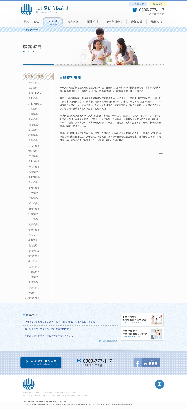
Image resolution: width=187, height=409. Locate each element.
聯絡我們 (158, 4)
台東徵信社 (33, 182)
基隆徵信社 (33, 109)
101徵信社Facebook (31, 30)
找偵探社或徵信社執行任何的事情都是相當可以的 (49, 335)
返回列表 (161, 154)
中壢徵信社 (33, 230)
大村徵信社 (33, 224)
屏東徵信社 (33, 82)
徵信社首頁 (71, 396)
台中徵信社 (33, 193)
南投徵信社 (33, 287)
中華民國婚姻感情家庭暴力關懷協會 (142, 320)
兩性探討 (93, 22)
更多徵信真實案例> (110, 341)
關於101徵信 (28, 392)
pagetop (159, 384)
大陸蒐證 (32, 235)
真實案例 (73, 22)
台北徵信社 (33, 98)
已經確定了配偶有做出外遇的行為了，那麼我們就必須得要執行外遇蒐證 (60, 322)
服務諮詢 (157, 22)
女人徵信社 (33, 146)
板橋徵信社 (33, 130)
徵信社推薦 (33, 251)
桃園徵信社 (33, 135)
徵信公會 (32, 261)
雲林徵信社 (33, 119)
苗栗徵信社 (33, 188)
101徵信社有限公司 (44, 10)
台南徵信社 (33, 114)
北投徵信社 (33, 219)
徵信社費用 (33, 256)
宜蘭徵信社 (33, 140)
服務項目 (53, 22)
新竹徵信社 (33, 203)
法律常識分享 (115, 22)
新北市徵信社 (35, 103)
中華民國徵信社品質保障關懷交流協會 (142, 334)
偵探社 (31, 293)
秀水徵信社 (33, 156)
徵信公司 (32, 245)
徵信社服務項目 (36, 93)
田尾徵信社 (33, 282)
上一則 (154, 154)
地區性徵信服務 (34, 76)
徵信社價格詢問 (58, 396)
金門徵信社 (33, 209)
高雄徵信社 (33, 88)
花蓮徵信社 (33, 198)
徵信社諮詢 (33, 124)
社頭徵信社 (33, 214)
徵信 (98, 405)
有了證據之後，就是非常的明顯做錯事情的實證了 (49, 329)
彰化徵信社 (33, 167)
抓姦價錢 (32, 240)
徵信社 (28, 405)
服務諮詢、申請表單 (41, 363)
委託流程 (137, 22)
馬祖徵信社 (33, 172)
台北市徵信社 (35, 161)
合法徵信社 (33, 277)
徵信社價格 (82, 396)
